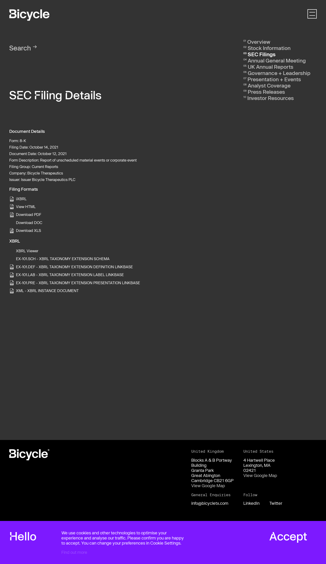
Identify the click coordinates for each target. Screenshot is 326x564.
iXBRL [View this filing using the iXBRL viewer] (21, 198)
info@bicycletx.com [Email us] (209, 503)
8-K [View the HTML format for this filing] (23, 140)
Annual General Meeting (277, 60)
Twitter (275, 503)
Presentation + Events (274, 79)
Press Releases (266, 91)
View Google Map (208, 485)
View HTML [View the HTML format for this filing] (26, 206)
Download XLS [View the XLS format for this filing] (28, 230)
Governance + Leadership (279, 72)
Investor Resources (270, 97)
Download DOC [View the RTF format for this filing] (29, 222)
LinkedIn (251, 503)
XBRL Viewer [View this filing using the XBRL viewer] (27, 251)
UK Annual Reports (270, 66)
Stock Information (269, 47)
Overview (258, 41)
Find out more (74, 552)
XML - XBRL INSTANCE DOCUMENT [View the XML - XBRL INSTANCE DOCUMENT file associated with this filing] (47, 290)
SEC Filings (262, 54)
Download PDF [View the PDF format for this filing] (28, 214)
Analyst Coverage (269, 85)
